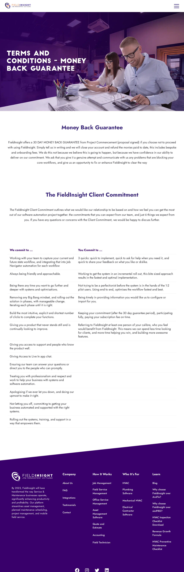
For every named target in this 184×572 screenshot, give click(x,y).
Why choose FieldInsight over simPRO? (161, 507)
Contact (67, 512)
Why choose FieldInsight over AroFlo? (161, 493)
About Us (68, 483)
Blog (154, 483)
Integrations (69, 498)
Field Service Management (100, 491)
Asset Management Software (100, 513)
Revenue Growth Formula (161, 533)
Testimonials (69, 505)
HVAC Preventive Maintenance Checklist (161, 545)
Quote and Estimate (98, 526)
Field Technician (101, 542)
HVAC (126, 483)
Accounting (99, 535)
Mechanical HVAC (132, 500)
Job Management (102, 483)
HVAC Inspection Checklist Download (161, 521)
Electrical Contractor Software (128, 510)
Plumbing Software (128, 491)
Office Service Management (100, 501)
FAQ (65, 490)
